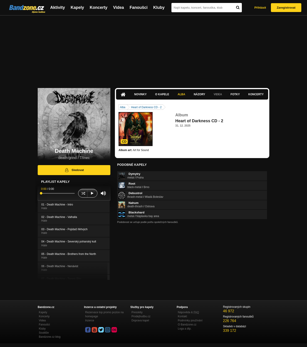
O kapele (162, 94)
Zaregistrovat (286, 7)
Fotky (235, 94)
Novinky (140, 94)
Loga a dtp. (184, 328)
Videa (118, 7)
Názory (199, 94)
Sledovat (74, 170)
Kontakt (182, 316)
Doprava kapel (140, 320)
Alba (181, 94)
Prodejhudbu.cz (140, 316)
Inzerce (89, 320)
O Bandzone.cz (187, 324)
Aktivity (57, 7)
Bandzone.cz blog (49, 336)
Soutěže (44, 332)
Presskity (137, 312)
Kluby (159, 7)
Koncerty (98, 7)
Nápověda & (188, 312)
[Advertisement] (153, 49)
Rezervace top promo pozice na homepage (104, 314)
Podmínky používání (190, 320)
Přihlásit (260, 7)
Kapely (77, 7)
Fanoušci (139, 7)
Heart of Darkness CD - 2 (146, 107)
